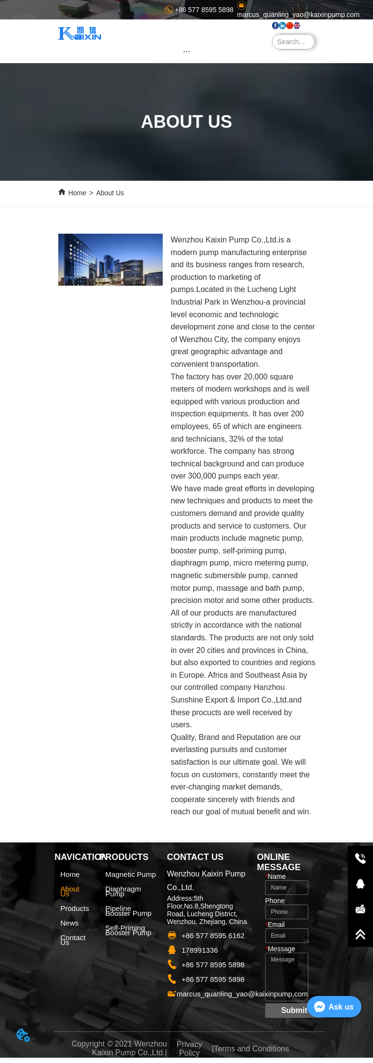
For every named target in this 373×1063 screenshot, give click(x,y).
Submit (294, 1010)
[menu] (186, 51)
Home (77, 193)
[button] (186, 51)
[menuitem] (186, 51)
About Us (110, 193)
